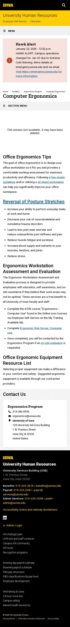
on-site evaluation (52, 343)
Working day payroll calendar (18, 562)
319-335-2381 (22, 490)
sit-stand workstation (51, 182)
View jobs (35, 21)
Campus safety (11, 600)
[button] (64, 5)
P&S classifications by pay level (20, 576)
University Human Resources (30, 15)
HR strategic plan (12, 534)
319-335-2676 (24, 486)
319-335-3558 (34, 498)
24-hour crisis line (13, 596)
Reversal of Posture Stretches (34, 201)
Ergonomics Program (33, 91)
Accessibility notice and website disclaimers (30, 509)
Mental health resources (16, 605)
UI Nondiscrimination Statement (31, 619)
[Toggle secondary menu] (35, 106)
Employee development (16, 581)
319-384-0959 (21, 411)
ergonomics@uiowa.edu (27, 416)
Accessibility (53, 619)
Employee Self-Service (15, 21)
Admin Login (14, 525)
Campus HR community (16, 543)
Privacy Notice (9, 619)
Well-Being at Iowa (13, 591)
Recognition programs (15, 552)
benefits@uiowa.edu (48, 486)
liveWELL (16, 91)
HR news (8, 547)
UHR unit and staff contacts (18, 538)
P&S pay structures (13, 572)
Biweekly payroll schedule (17, 567)
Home (5, 91)
